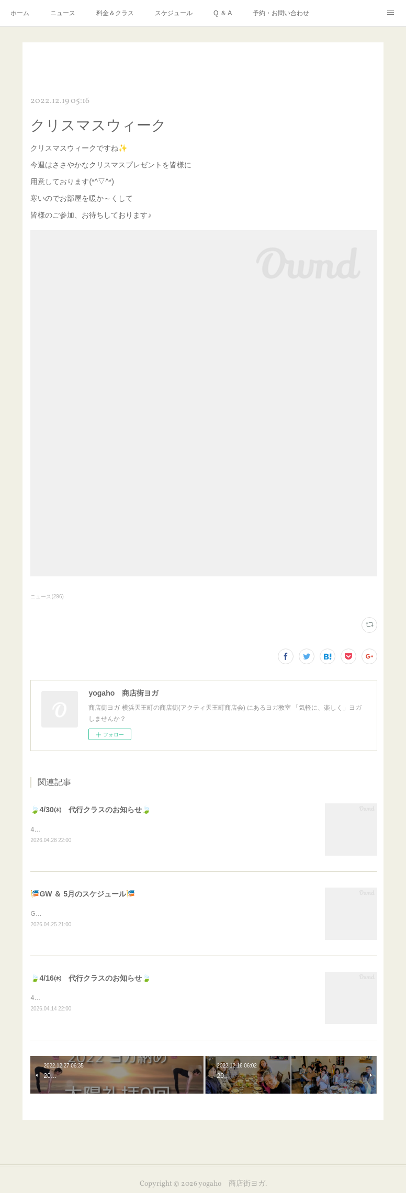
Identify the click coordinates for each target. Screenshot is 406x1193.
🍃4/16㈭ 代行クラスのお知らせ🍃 (90, 979)
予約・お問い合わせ (281, 13)
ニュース (62, 13)
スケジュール (174, 13)
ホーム (19, 13)
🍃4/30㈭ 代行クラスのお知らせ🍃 (90, 809)
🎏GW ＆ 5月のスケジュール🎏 (82, 895)
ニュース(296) (46, 596)
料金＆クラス (115, 13)
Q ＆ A (222, 13)
